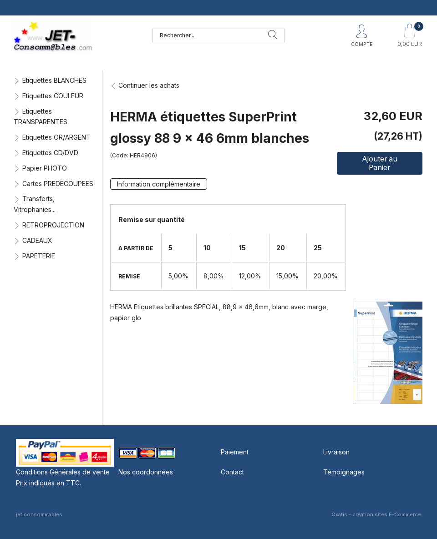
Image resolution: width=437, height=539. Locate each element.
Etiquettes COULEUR (52, 96)
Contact (232, 472)
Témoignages (344, 472)
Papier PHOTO (44, 168)
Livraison (336, 452)
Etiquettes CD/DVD (50, 152)
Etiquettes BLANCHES (54, 80)
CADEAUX (37, 240)
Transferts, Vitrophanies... (35, 204)
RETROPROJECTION (53, 225)
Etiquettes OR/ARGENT (56, 137)
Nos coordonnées (145, 472)
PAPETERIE (38, 256)
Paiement (235, 452)
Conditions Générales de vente (63, 472)
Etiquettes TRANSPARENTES (40, 116)
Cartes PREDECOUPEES (57, 183)
